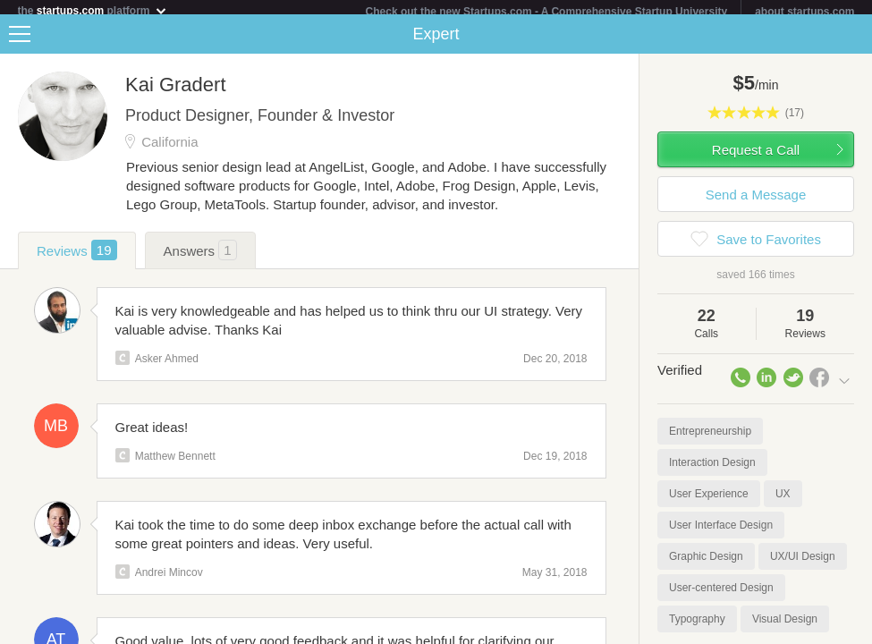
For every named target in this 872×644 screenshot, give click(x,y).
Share (854, 41)
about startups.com (804, 11)
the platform (93, 10)
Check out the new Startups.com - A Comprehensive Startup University (547, 11)
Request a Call (756, 157)
